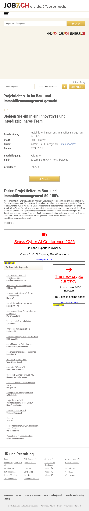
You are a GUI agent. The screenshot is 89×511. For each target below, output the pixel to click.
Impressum (8, 495)
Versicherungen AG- (73, 459)
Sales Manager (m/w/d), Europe (19, 344)
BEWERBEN (44, 178)
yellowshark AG (30, 462)
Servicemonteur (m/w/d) (16, 410)
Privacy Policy (79, 82)
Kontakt (37, 495)
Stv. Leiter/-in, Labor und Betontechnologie (16, 276)
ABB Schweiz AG (30, 459)
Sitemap (7, 499)
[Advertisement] (44, 55)
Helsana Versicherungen (13, 475)
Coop (6, 459)
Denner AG (48, 472)
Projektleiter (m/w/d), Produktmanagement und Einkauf (19, 401)
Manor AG (69, 472)
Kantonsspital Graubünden (49, 463)
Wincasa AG (70, 475)
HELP (6, 110)
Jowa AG (27, 468)
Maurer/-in (10, 418)
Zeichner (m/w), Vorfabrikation (18, 321)
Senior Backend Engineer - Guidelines (21, 352)
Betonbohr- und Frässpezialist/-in (19, 303)
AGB (46, 495)
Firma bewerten (68, 144)
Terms (18, 495)
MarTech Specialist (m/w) (16, 359)
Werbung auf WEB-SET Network (51, 506)
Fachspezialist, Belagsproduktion (19, 392)
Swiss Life (48, 468)
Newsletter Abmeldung (75, 495)
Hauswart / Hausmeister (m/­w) (18, 285)
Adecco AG (48, 475)
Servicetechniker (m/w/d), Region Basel (22, 336)
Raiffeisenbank (10, 472)
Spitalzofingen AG (10, 478)
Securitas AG (9, 468)
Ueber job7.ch (56, 495)
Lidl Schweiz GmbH (31, 478)
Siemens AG (49, 459)
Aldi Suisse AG (70, 468)
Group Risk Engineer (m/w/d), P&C (20, 375)
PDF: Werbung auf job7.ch (72, 506)
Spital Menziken (30, 472)
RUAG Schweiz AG (72, 462)
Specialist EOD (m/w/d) (15, 367)
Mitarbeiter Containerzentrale (18, 329)
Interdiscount (29, 475)
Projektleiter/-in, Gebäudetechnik (19, 436)
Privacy (28, 495)
